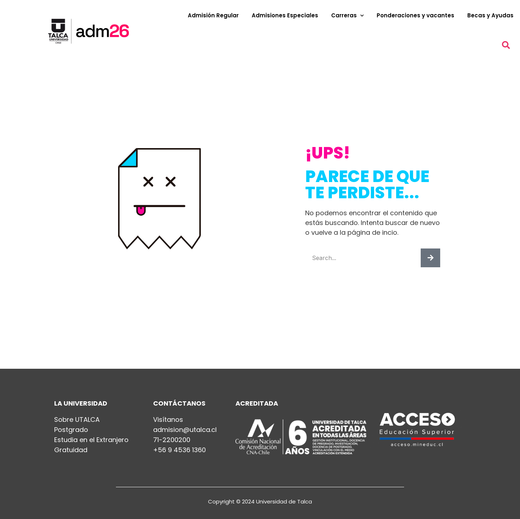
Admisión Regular (213, 15)
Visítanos (168, 419)
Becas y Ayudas (490, 15)
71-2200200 (171, 440)
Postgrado (71, 430)
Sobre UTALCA (77, 419)
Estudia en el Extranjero (91, 440)
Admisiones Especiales (285, 15)
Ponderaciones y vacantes (415, 15)
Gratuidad (70, 450)
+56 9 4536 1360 (179, 450)
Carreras (347, 15)
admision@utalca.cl (185, 430)
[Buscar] (430, 257)
